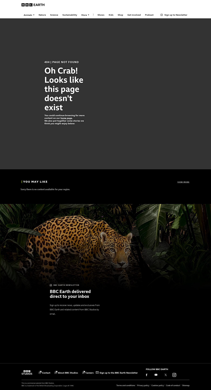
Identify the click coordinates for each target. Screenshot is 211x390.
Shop (120, 14)
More (84, 15)
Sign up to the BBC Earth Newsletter (117, 372)
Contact (44, 372)
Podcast (149, 14)
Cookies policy (157, 385)
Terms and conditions (125, 385)
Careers (88, 372)
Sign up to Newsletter (174, 14)
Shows (101, 14)
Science (54, 14)
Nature (42, 14)
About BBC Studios (66, 372)
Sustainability (69, 14)
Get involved (134, 14)
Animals (28, 15)
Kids (111, 14)
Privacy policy (143, 385)
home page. (67, 118)
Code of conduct (173, 385)
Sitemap (185, 385)
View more (183, 182)
